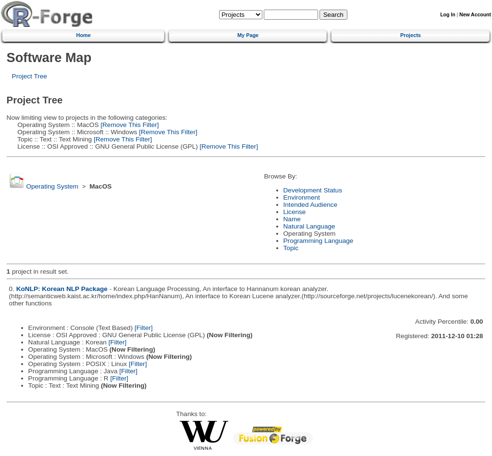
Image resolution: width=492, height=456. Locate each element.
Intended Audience (310, 204)
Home (83, 35)
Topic (291, 248)
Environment (301, 197)
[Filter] (144, 327)
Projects (410, 35)
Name (292, 219)
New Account (475, 14)
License (294, 211)
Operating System (52, 186)
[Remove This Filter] (128, 124)
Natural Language (309, 226)
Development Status (312, 190)
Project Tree (29, 76)
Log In (447, 14)
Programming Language (318, 240)
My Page (247, 35)
